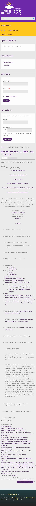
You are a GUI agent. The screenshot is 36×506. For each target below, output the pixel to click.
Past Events (6, 65)
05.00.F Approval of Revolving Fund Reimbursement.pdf (16, 441)
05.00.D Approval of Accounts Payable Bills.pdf (14, 437)
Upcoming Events (8, 62)
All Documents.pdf (6, 473)
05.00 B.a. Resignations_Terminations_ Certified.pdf (15, 432)
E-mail (5, 119)
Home (3, 30)
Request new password (11, 96)
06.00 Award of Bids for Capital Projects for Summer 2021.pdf (18, 466)
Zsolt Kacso (17, 500)
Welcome (14, 475)
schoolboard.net (12, 494)
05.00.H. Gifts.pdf (6, 449)
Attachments (12, 158)
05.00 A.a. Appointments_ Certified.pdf (11, 428)
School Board (13, 30)
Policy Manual (6, 34)
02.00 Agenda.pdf (6, 426)
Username (6, 81)
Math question (7, 127)
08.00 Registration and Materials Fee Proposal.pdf (15, 471)
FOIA (6, 276)
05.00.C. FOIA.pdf (6, 436)
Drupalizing (15, 498)
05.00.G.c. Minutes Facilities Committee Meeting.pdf (15, 447)
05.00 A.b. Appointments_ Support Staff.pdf (13, 430)
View (5, 158)
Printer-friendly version (25, 482)
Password (6, 88)
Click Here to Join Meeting (17, 212)
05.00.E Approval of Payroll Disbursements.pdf (14, 439)
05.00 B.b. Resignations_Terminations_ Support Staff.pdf (16, 434)
